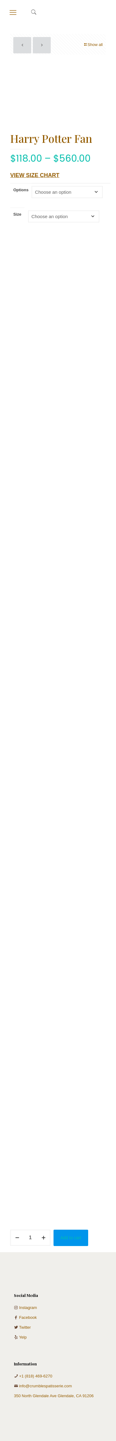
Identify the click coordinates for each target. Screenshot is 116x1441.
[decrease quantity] (17, 1237)
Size (17, 214)
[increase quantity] (43, 1237)
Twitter (25, 1327)
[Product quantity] (30, 1238)
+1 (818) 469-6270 (35, 1376)
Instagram (28, 1307)
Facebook (28, 1317)
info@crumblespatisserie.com (45, 1386)
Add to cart (70, 1237)
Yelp (23, 1337)
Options (20, 190)
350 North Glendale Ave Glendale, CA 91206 (54, 1395)
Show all (93, 44)
